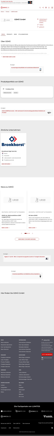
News (15, 34)
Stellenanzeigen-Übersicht (25, 379)
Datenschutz (16, 428)
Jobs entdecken (22, 372)
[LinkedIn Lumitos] (52, 428)
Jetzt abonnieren (47, 354)
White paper (22, 389)
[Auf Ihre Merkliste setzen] (49, 8)
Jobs (20, 392)
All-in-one (21, 396)
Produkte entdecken (6, 357)
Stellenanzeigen (23, 34)
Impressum (3, 428)
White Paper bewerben (24, 364)
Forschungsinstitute (6, 389)
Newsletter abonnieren (6, 344)
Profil (3, 34)
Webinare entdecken (6, 372)
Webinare (21, 394)
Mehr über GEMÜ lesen (8, 56)
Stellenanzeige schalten (25, 377)
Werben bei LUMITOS (6, 423)
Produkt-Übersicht (5, 366)
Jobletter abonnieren (24, 374)
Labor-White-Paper (23, 359)
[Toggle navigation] (52, 8)
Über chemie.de (26, 423)
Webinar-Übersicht (5, 377)
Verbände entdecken (24, 347)
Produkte (9, 34)
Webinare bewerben (5, 374)
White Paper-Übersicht (24, 366)
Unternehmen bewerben (25, 349)
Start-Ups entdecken (24, 344)
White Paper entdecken (24, 357)
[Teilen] (43, 7)
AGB (10, 428)
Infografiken (4, 387)
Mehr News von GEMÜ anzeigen (27, 239)
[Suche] (40, 7)
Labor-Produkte (5, 359)
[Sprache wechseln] (46, 7)
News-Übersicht (5, 349)
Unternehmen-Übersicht (25, 351)
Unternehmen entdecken (25, 342)
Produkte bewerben (5, 364)
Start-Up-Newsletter (6, 347)
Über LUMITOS (16, 423)
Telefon (40, 24)
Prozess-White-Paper (24, 362)
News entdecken (5, 342)
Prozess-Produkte (5, 362)
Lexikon (3, 385)
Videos (2, 392)
